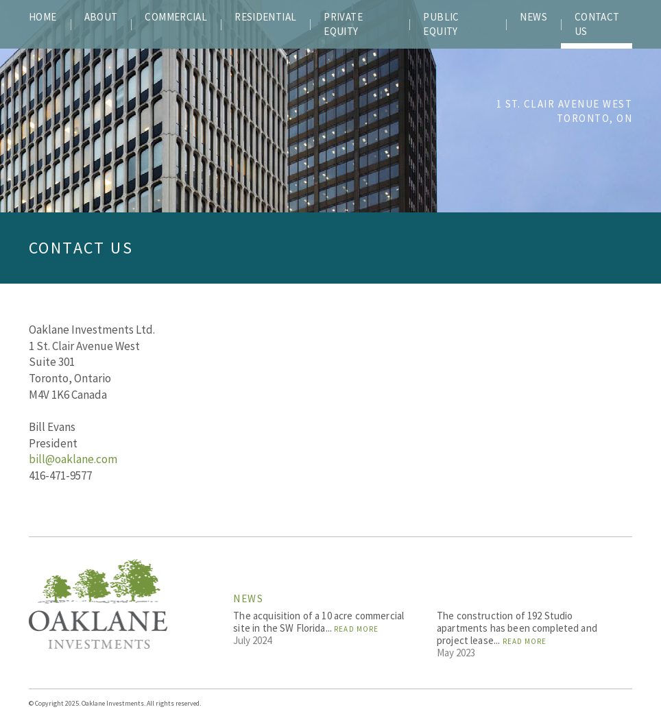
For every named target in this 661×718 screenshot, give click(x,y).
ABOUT (101, 16)
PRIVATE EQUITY (343, 24)
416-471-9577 (60, 475)
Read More (356, 629)
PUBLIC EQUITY (441, 24)
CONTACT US (597, 24)
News (248, 598)
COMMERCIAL (176, 16)
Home (43, 16)
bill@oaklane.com (73, 459)
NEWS (533, 16)
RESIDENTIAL (265, 16)
